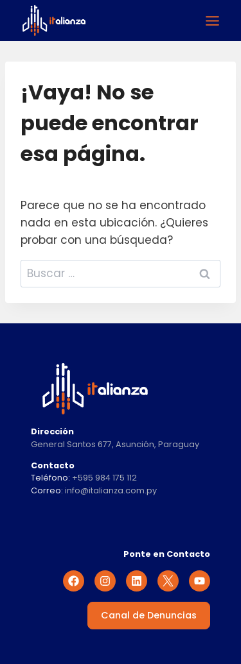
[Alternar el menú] (212, 21)
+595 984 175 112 (104, 477)
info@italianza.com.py (111, 490)
